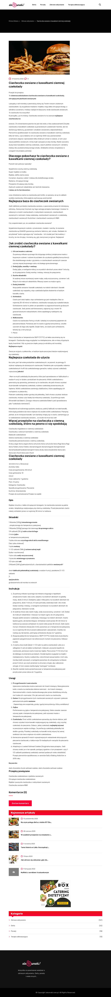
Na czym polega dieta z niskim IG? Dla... (36, 822)
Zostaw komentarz (20, 803)
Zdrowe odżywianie (57, 5)
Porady (43, 5)
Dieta (34, 5)
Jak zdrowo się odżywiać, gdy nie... (34, 860)
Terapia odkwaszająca (76, 5)
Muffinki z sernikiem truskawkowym (35, 872)
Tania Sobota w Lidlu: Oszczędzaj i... (35, 847)
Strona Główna (13, 21)
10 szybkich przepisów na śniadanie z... (36, 835)
